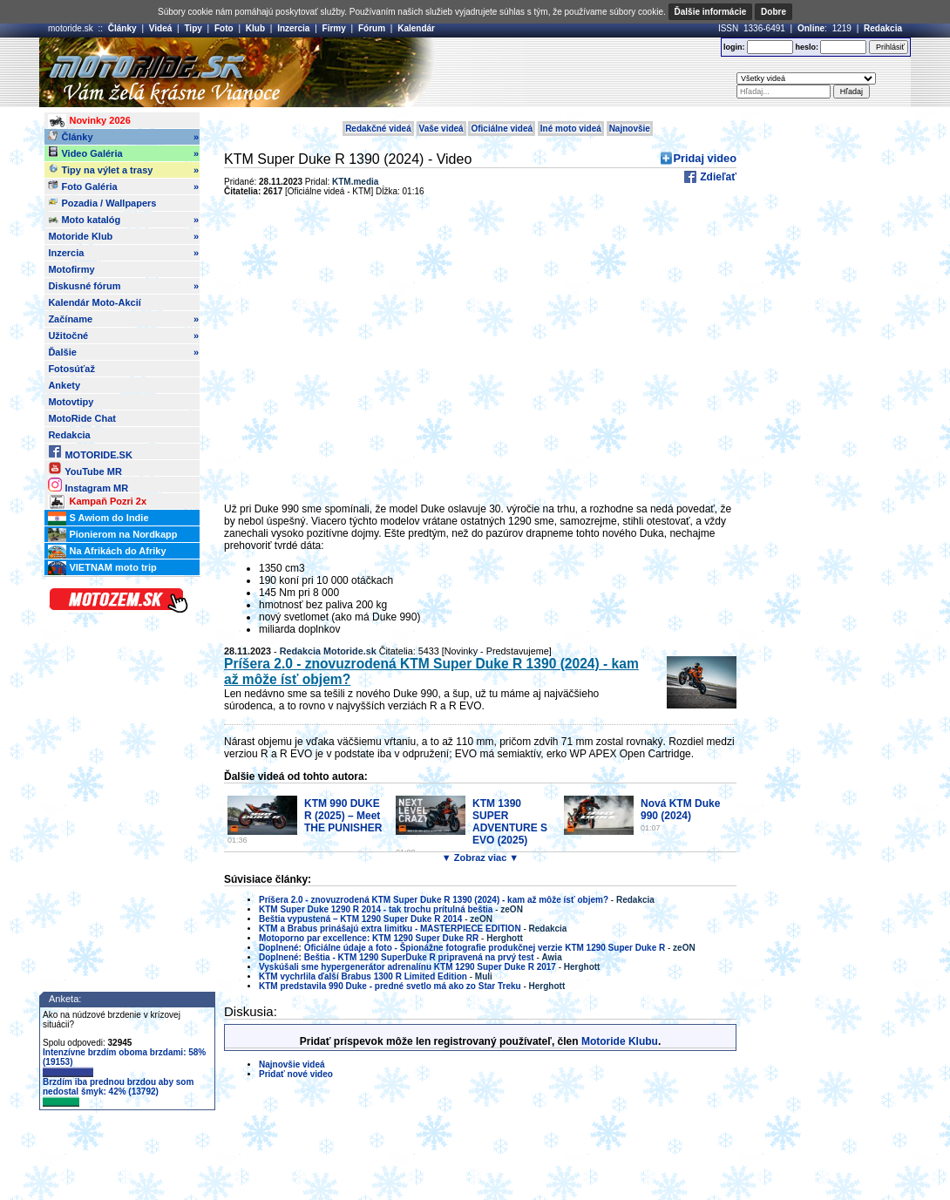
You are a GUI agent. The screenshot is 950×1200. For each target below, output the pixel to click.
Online (810, 28)
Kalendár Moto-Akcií (94, 302)
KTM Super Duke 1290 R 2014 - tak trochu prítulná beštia (375, 909)
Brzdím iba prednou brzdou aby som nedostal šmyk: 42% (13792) (118, 1092)
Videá (161, 28)
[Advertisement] (500, 72)
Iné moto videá (570, 128)
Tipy (192, 28)
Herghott (504, 938)
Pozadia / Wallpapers (102, 202)
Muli (483, 976)
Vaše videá (441, 128)
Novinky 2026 (89, 121)
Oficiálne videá (502, 128)
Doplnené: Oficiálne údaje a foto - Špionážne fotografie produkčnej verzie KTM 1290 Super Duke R (462, 948)
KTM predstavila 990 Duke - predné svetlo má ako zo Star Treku (390, 986)
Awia (552, 957)
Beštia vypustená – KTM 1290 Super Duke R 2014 (360, 919)
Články (122, 28)
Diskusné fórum (123, 286)
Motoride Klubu (619, 1041)
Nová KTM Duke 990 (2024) (680, 809)
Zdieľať (716, 177)
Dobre (773, 12)
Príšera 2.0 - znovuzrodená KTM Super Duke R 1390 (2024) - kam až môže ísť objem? (433, 900)
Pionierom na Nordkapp (112, 535)
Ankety (64, 385)
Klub (255, 28)
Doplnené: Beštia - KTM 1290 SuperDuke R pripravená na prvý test (396, 957)
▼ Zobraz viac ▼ (480, 857)
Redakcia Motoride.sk (328, 651)
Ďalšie (123, 352)
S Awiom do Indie (98, 518)
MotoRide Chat (82, 418)
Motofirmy (71, 269)
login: (734, 47)
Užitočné (123, 335)
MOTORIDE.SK (90, 451)
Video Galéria (123, 153)
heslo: (806, 47)
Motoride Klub (123, 236)
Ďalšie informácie (711, 12)
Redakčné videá (378, 128)
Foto (224, 28)
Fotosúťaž (71, 368)
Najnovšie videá (292, 1064)
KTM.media (355, 181)
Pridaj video (704, 158)
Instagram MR (88, 485)
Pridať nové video (296, 1074)
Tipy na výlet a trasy (123, 170)
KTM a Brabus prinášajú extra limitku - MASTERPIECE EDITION (390, 928)
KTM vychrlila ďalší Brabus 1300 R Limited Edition (363, 976)
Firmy (334, 28)
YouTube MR (84, 468)
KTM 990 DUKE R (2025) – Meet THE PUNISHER (343, 815)
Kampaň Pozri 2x (97, 502)
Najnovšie (629, 128)
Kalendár (416, 28)
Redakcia (883, 28)
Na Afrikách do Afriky (107, 552)
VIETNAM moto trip (102, 568)
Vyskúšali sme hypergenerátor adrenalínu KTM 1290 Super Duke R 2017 (407, 967)
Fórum (371, 28)
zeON (511, 909)
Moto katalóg (123, 220)
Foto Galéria (123, 186)
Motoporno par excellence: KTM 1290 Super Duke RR (368, 938)
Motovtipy (70, 402)
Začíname (123, 319)
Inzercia (293, 28)
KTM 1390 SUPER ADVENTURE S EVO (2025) (509, 821)
